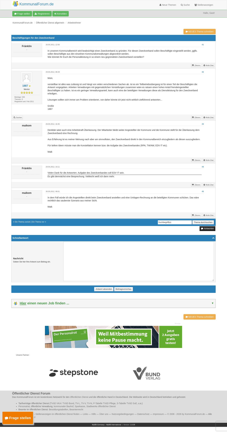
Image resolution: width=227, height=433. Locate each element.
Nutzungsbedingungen (123, 414)
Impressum (158, 414)
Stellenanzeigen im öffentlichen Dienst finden (57, 414)
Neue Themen (167, 5)
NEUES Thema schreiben (200, 31)
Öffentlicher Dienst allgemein (50, 22)
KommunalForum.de (23, 22)
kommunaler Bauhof (63, 406)
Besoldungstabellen (58, 409)
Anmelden (60, 13)
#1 (203, 45)
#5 (203, 191)
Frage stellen (22, 13)
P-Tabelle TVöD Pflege (104, 403)
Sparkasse (80, 406)
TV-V (83, 403)
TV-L (77, 403)
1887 (25, 85)
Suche (185, 5)
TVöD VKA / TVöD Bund (62, 403)
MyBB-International (113, 425)
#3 (203, 124)
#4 (203, 167)
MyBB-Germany (98, 425)
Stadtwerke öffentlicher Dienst (101, 406)
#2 (203, 72)
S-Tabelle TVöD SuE (127, 403)
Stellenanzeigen (204, 5)
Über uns (103, 414)
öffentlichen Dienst (79, 397)
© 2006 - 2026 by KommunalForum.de (186, 414)
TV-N (89, 403)
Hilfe (93, 414)
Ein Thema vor (38, 222)
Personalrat (24, 406)
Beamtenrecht (76, 409)
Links (85, 414)
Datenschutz (143, 414)
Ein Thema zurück (22, 222)
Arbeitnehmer (74, 22)
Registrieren (42, 13)
